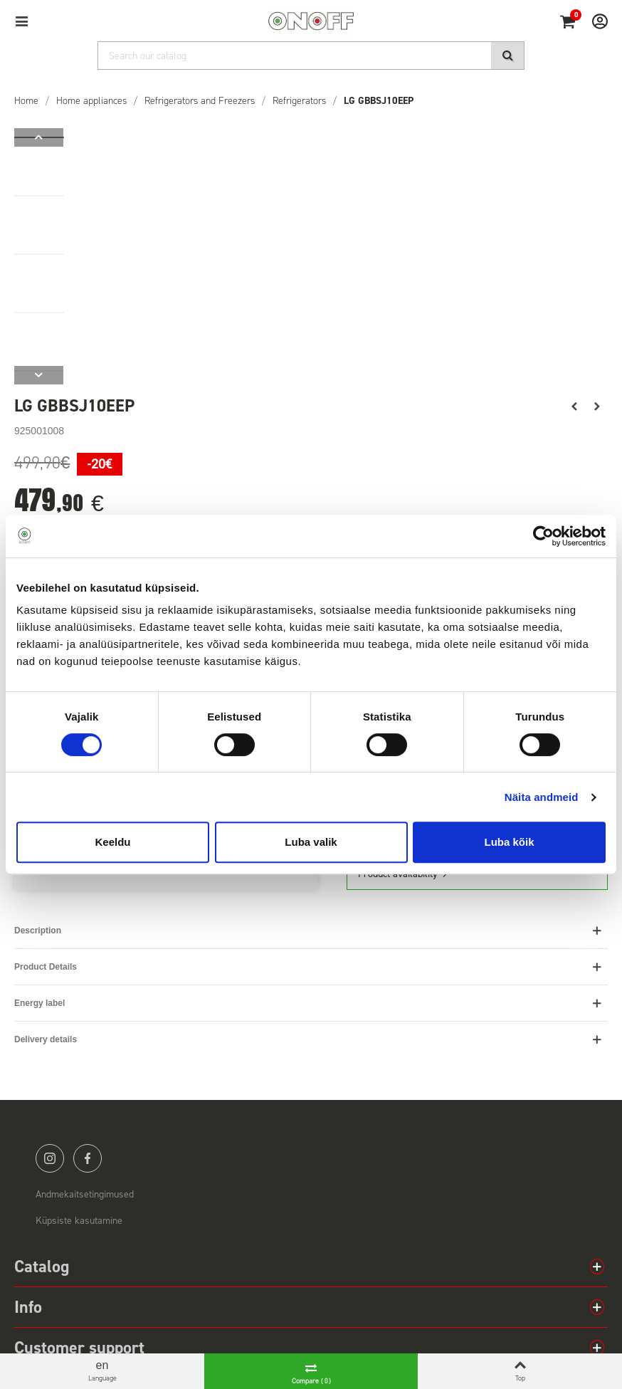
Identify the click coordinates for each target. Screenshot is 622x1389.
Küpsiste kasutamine (79, 1220)
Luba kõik (509, 842)
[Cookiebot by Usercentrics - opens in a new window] (543, 536)
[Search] (311, 55)
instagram (50, 1158)
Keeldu (112, 842)
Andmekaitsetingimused (85, 1194)
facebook (87, 1158)
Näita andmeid (542, 797)
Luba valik (311, 842)
